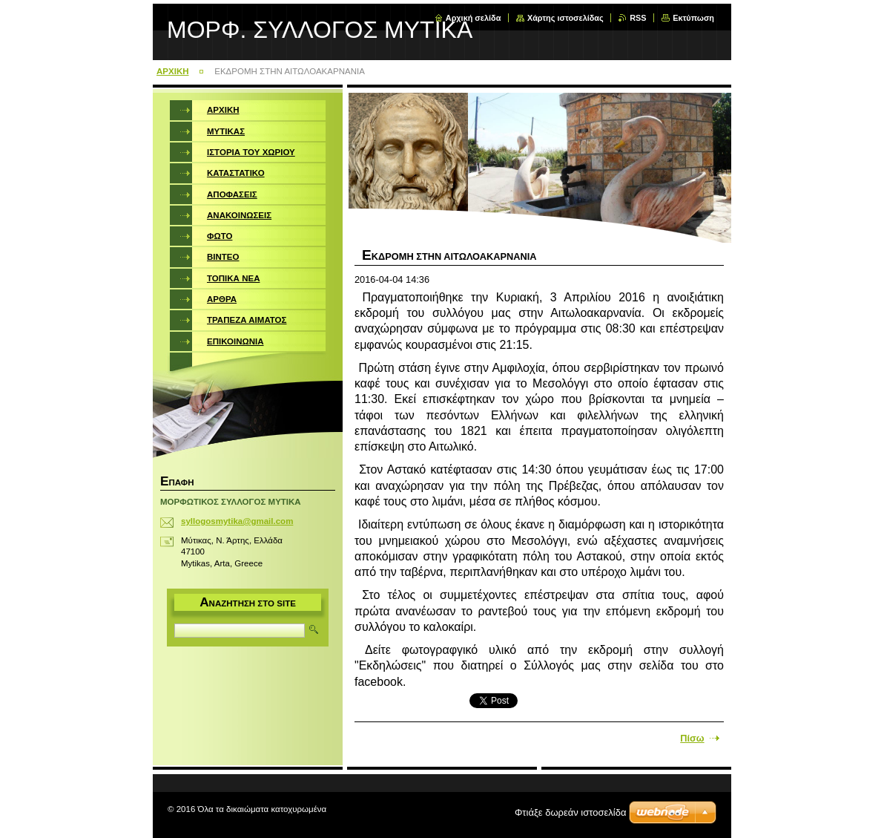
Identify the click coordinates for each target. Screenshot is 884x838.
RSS (638, 17)
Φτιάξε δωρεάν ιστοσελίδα (570, 812)
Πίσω (692, 738)
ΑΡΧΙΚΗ (172, 71)
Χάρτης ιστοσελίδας (565, 17)
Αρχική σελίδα (473, 17)
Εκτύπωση (693, 17)
